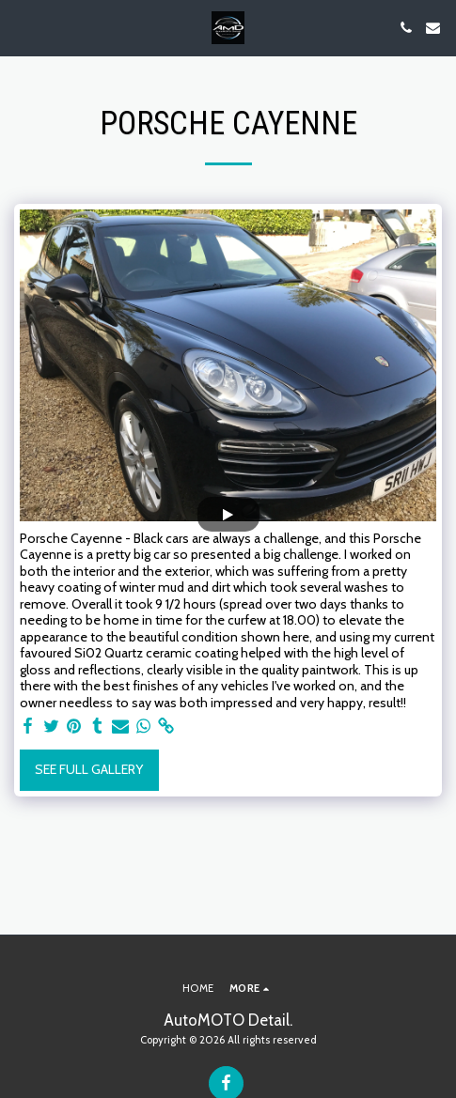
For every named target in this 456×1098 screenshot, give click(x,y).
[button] (21, 27)
